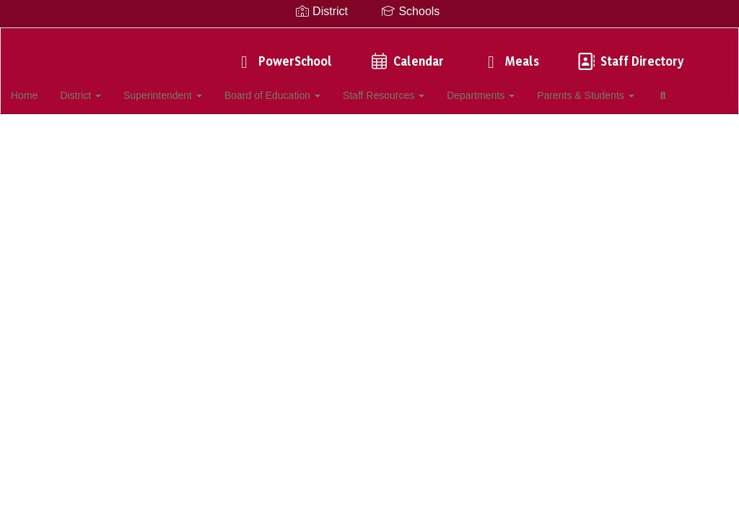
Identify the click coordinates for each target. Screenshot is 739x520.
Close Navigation (71, 130)
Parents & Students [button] (603, 88)
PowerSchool (282, 53)
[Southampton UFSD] (369, 37)
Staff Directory (629, 53)
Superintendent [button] (183, 88)
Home (46, 88)
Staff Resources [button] (403, 88)
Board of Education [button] (293, 88)
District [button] (102, 88)
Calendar (406, 53)
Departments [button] (499, 88)
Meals (509, 53)
